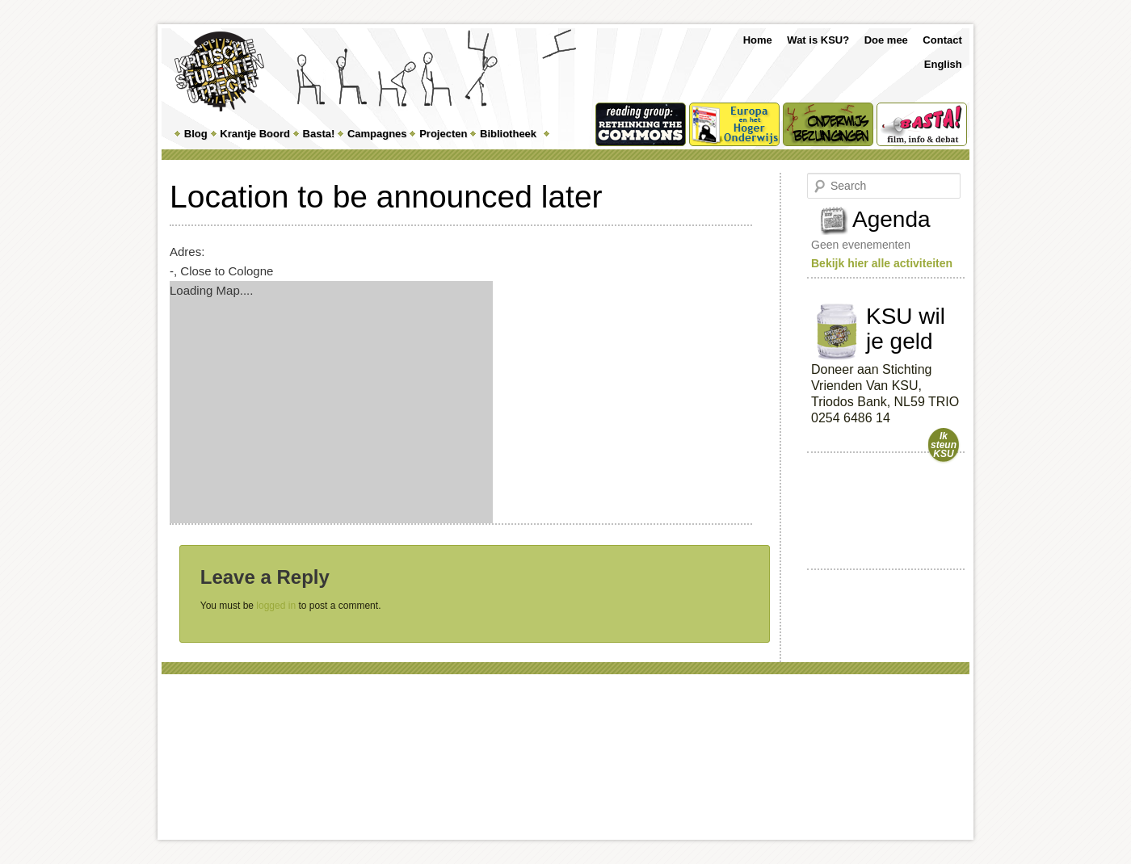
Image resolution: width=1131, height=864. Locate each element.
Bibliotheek (508, 134)
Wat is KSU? (818, 40)
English (943, 64)
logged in (276, 605)
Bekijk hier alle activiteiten (881, 263)
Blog (196, 134)
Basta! (319, 134)
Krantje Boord (255, 134)
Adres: (187, 251)
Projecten (443, 134)
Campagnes (377, 134)
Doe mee (886, 40)
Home (757, 40)
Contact (942, 40)
